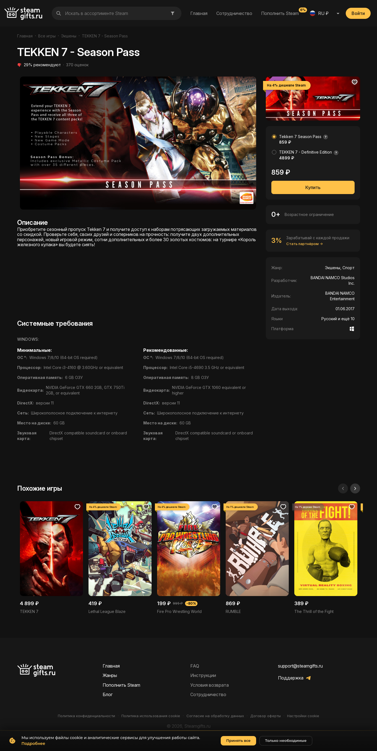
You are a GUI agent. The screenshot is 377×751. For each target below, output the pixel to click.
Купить (313, 187)
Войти (358, 13)
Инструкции (203, 675)
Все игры (47, 36)
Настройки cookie (303, 716)
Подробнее (33, 747)
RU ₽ (319, 13)
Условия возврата (209, 685)
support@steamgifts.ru (300, 665)
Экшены (68, 36)
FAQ (194, 665)
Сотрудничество (234, 13)
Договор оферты (265, 716)
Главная (198, 13)
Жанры (110, 675)
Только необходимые (285, 744)
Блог (108, 694)
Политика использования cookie (150, 716)
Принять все (238, 744)
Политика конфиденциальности (86, 716)
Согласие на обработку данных (215, 716)
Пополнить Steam (280, 13)
